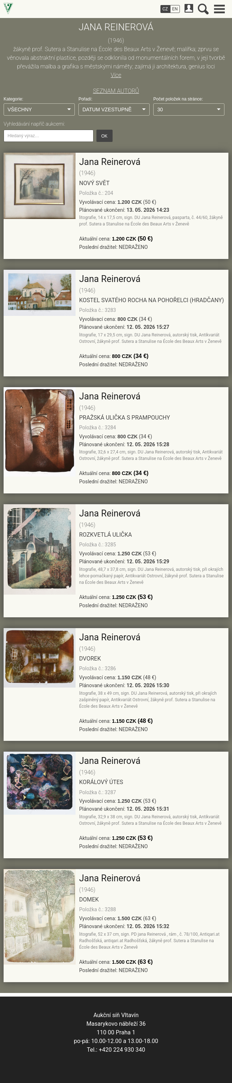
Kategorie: (13, 99)
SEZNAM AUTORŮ (116, 91)
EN (175, 9)
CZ (165, 9)
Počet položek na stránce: (178, 99)
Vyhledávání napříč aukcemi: (34, 124)
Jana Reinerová (110, 162)
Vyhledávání (203, 9)
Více (116, 75)
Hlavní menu (219, 9)
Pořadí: (85, 99)
